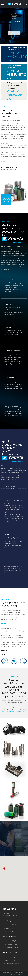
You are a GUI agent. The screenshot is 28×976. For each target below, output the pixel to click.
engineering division (7, 711)
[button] (4, 868)
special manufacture (20, 711)
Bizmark (19, 974)
